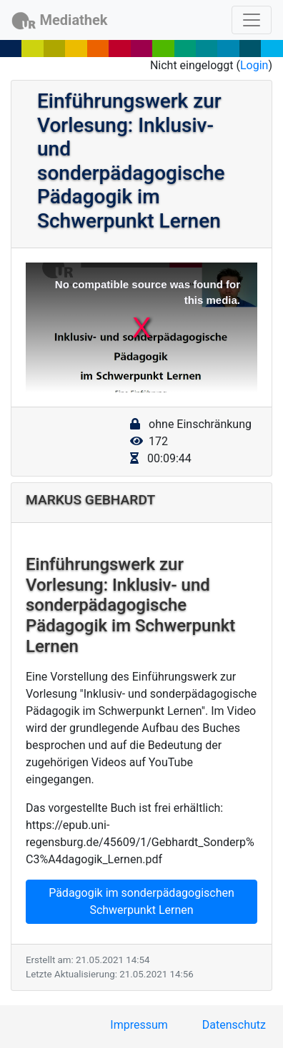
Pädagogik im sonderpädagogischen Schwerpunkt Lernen (141, 901)
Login (254, 65)
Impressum (139, 1025)
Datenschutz (234, 1025)
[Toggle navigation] (252, 20)
